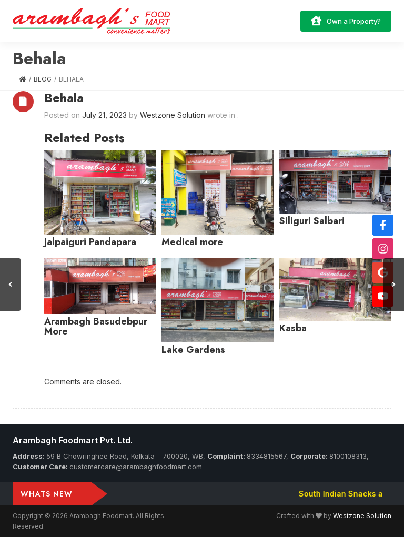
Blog (43, 79)
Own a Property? (346, 20)
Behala (64, 97)
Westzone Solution (362, 516)
